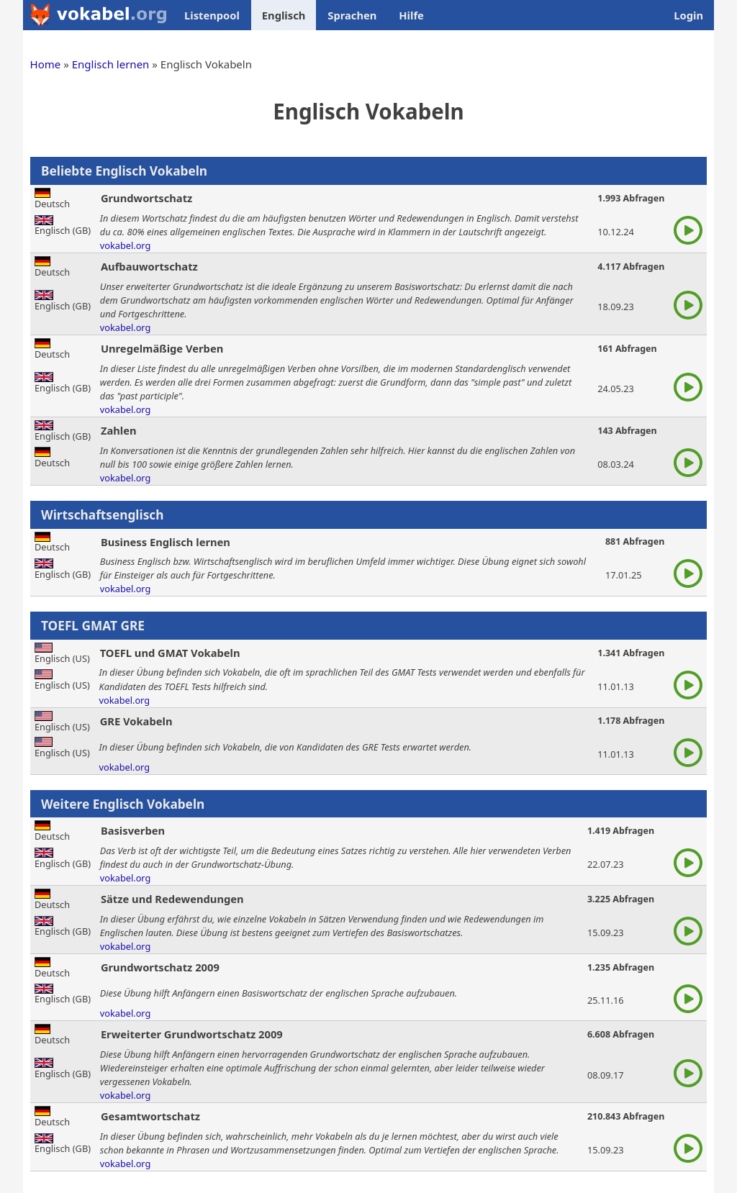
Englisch (283, 15)
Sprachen (351, 15)
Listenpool (212, 15)
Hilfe (411, 15)
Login (688, 15)
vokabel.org (125, 245)
